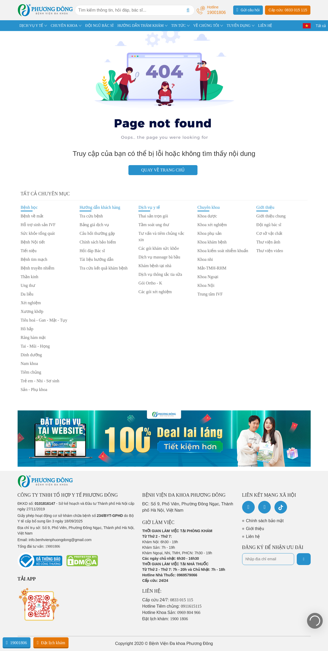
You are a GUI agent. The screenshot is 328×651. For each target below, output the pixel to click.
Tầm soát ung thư (153, 224)
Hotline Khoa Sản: (171, 612)
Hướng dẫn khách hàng (100, 207)
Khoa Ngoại (207, 276)
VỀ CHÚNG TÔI (206, 26)
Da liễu (27, 294)
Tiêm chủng (31, 372)
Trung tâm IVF (210, 294)
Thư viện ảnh (268, 242)
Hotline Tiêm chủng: (172, 606)
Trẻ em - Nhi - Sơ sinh (40, 381)
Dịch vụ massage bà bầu (159, 257)
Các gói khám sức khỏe (158, 248)
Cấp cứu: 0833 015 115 (287, 10)
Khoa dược (207, 216)
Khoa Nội (206, 285)
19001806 (16, 642)
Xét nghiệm (31, 303)
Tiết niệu (29, 250)
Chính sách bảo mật (265, 520)
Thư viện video (269, 250)
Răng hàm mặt (33, 337)
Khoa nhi (205, 259)
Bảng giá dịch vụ (94, 224)
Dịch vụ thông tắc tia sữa (160, 274)
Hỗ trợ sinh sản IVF (38, 224)
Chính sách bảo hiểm (98, 242)
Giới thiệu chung (270, 216)
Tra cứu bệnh (91, 216)
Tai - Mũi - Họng (35, 346)
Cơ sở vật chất (269, 233)
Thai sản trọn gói (153, 216)
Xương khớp (32, 311)
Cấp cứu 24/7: (167, 600)
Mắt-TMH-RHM (211, 268)
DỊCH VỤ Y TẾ (31, 26)
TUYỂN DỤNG (239, 26)
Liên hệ (253, 536)
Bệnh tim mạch (34, 259)
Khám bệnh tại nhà (154, 265)
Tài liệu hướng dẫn (96, 259)
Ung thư (28, 285)
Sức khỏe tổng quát (38, 233)
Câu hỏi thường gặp (97, 233)
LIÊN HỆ (265, 26)
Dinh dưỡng (31, 355)
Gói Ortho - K (150, 283)
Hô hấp (27, 329)
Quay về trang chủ (163, 170)
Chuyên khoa (208, 207)
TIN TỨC (178, 26)
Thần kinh (29, 276)
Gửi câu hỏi (248, 9)
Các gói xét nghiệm (155, 291)
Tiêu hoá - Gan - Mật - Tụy (44, 320)
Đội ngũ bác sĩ (268, 224)
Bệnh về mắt (32, 216)
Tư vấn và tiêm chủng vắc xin (161, 236)
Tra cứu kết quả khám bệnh (104, 268)
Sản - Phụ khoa (34, 389)
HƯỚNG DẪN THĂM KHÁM (140, 26)
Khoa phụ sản (209, 233)
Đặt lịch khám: (165, 619)
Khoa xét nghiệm (212, 224)
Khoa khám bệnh (212, 242)
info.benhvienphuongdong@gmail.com (60, 540)
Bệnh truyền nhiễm (37, 268)
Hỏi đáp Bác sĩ (92, 250)
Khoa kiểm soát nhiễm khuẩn (222, 250)
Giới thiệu (265, 207)
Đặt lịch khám (51, 642)
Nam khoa (29, 363)
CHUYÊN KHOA (64, 26)
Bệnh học (29, 207)
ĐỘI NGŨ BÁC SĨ (99, 26)
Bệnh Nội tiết (33, 242)
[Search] (188, 10)
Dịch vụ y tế (149, 207)
